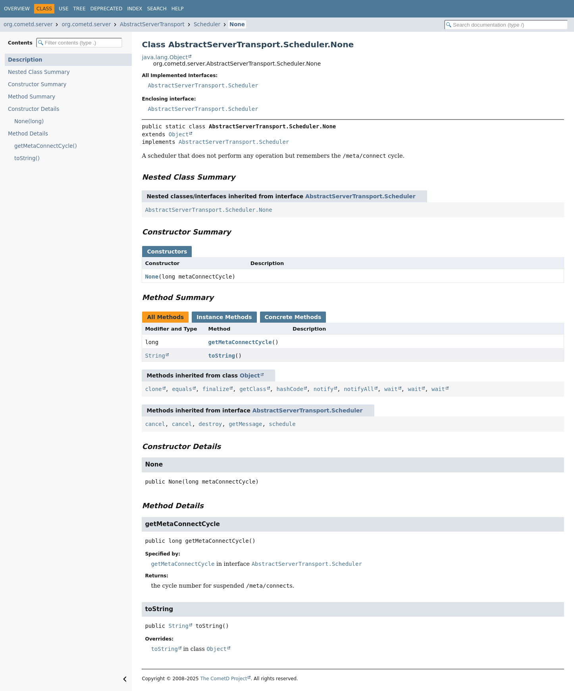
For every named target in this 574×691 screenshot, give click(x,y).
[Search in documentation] (506, 25)
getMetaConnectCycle (240, 342)
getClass (252, 389)
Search (156, 9)
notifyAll (359, 389)
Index (134, 9)
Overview (17, 9)
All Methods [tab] (165, 317)
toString (221, 355)
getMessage (245, 424)
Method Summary (31, 97)
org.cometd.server (28, 24)
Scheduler (207, 24)
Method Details (28, 134)
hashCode (289, 389)
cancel (155, 424)
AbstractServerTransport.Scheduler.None (208, 210)
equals (182, 389)
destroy (210, 424)
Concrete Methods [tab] (293, 317)
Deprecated (107, 9)
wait (391, 389)
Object (179, 134)
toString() (27, 158)
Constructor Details (33, 109)
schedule (282, 424)
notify (324, 389)
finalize (215, 389)
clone (153, 389)
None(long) (29, 121)
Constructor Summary (37, 84)
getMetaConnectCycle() (45, 146)
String (155, 355)
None (237, 24)
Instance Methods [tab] (224, 317)
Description (25, 60)
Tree (79, 9)
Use (63, 9)
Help (177, 9)
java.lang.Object (165, 57)
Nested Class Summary (39, 72)
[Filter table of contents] (79, 43)
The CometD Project (223, 678)
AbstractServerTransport (152, 24)
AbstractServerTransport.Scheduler (203, 85)
